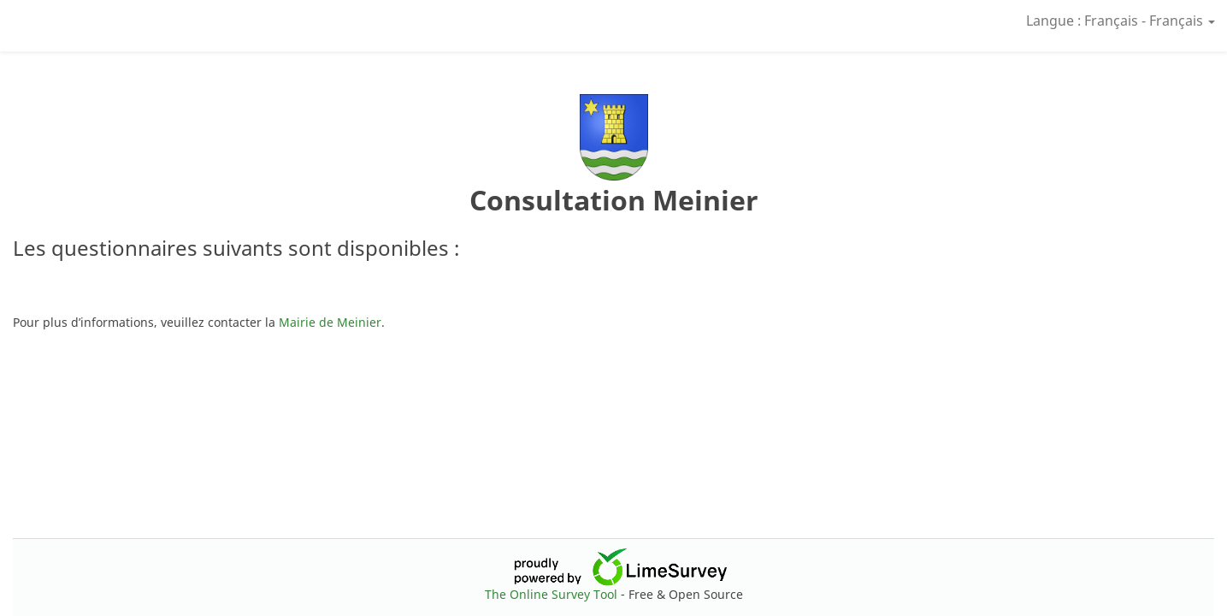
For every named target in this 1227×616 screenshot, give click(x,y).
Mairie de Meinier (330, 322)
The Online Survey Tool (553, 594)
